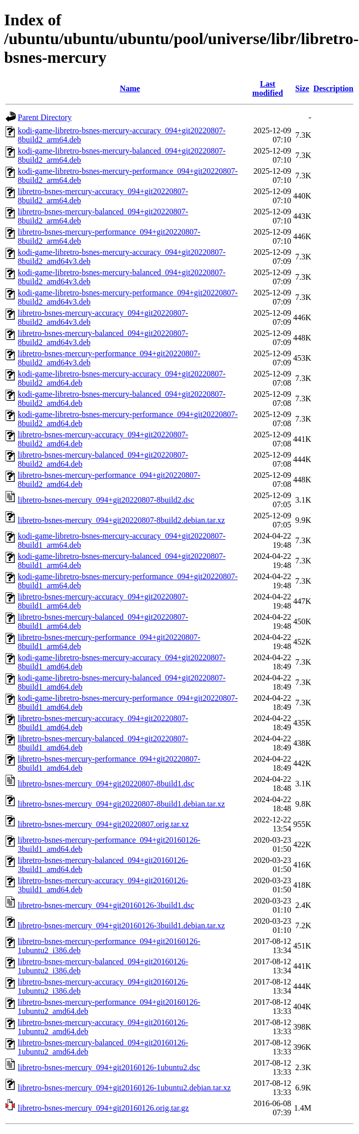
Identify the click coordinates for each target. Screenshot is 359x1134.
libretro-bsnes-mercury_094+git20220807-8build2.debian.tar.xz (121, 520)
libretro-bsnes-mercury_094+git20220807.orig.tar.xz (103, 824)
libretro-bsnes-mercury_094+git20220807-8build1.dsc (106, 783)
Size (302, 88)
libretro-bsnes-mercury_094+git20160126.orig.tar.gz (103, 1108)
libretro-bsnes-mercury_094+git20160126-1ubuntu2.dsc (109, 1067)
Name (130, 88)
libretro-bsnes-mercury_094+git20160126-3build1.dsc (106, 905)
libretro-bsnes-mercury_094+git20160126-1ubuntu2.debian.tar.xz (124, 1087)
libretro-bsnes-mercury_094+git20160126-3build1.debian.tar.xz (121, 925)
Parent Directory (44, 117)
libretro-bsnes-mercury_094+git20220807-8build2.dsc (106, 500)
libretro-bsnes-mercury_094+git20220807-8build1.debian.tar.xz (121, 804)
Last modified (268, 88)
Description (333, 88)
